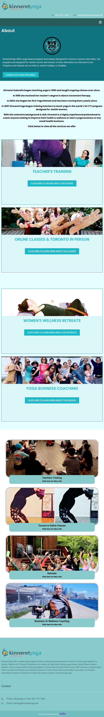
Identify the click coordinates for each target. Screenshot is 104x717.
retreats (52, 573)
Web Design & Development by (52, 714)
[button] (100, 22)
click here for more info (52, 481)
